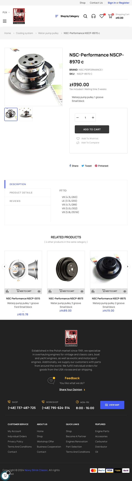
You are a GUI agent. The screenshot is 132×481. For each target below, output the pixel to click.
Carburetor (101, 441)
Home (40, 431)
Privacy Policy (15, 441)
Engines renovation (77, 441)
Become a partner (76, 436)
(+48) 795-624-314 (56, 408)
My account (14, 431)
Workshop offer (45, 441)
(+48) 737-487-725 (22, 408)
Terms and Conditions (20, 446)
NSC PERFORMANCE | (91, 69)
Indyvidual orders (17, 436)
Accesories (101, 436)
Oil (96, 451)
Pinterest (103, 165)
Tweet (88, 165)
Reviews (15, 201)
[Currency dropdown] (6, 12)
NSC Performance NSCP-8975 (109, 298)
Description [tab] (18, 184)
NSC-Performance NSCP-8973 (66, 298)
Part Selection (74, 446)
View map (114, 404)
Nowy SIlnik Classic (36, 470)
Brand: (73, 69)
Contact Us (96, 2)
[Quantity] (85, 117)
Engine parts (102, 431)
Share (75, 165)
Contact (12, 451)
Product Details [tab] (21, 192)
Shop (82, 2)
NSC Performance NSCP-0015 (23, 298)
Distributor (101, 446)
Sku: (72, 73)
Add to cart (92, 129)
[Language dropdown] (21, 12)
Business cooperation (49, 446)
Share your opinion (70, 389)
